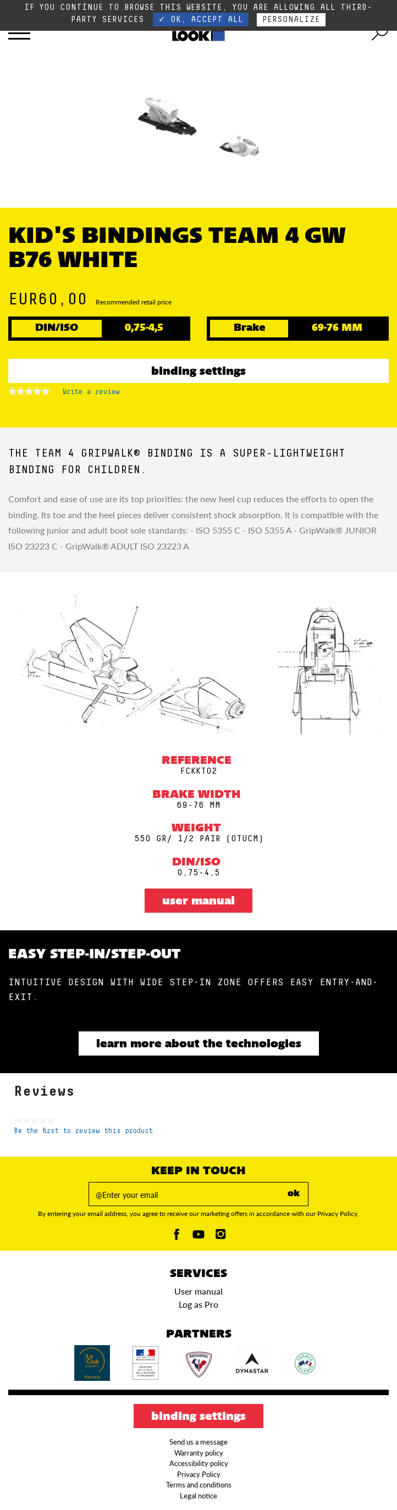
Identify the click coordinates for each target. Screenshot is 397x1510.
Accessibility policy (198, 1463)
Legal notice (198, 1495)
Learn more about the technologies (198, 1044)
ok (294, 1194)
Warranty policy (198, 1452)
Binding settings (198, 372)
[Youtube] (198, 1237)
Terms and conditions (198, 1484)
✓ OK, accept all (200, 19)
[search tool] (380, 33)
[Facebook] (176, 1237)
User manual (198, 901)
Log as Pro (198, 1304)
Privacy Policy (198, 1474)
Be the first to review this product (83, 1131)
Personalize (291, 19)
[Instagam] (220, 1237)
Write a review (91, 394)
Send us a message (198, 1441)
